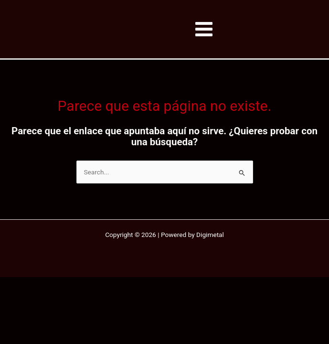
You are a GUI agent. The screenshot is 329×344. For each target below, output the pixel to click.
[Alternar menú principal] (204, 29)
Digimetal (210, 234)
